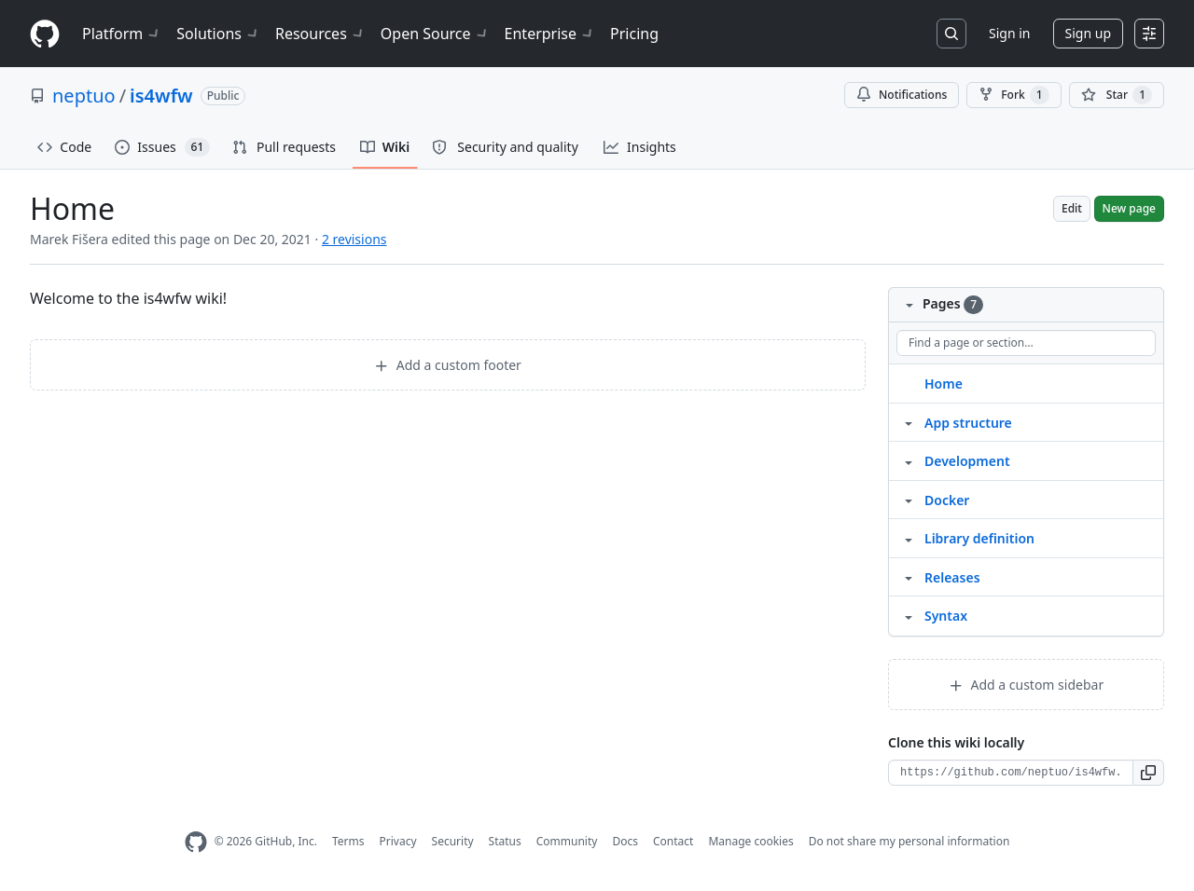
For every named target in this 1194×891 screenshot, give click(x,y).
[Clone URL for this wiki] (1010, 773)
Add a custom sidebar (1026, 684)
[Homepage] (45, 34)
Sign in (1009, 33)
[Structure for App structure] (908, 422)
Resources (320, 33)
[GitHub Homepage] (196, 842)
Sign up (1088, 33)
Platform (121, 33)
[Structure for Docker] (908, 499)
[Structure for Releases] (908, 577)
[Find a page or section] (1026, 343)
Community (567, 841)
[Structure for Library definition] (908, 538)
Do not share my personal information (909, 841)
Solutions (218, 33)
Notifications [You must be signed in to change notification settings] (901, 95)
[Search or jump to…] (951, 34)
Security (453, 841)
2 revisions (354, 239)
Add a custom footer (447, 365)
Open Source (435, 33)
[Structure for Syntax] (908, 615)
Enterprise (550, 33)
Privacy (398, 841)
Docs (625, 841)
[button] (1148, 773)
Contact (673, 841)
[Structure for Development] (908, 460)
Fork (1013, 95)
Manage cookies (750, 841)
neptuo (84, 95)
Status (505, 841)
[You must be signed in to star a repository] (1116, 95)
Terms (348, 841)
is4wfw (161, 95)
